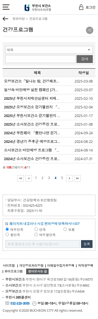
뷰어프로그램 (13, 271)
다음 (69, 178)
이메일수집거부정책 (60, 265)
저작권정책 (85, 265)
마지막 (77, 178)
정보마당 (19, 18)
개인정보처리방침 (31, 265)
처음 (20, 178)
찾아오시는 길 (37, 271)
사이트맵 (9, 265)
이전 (28, 178)
